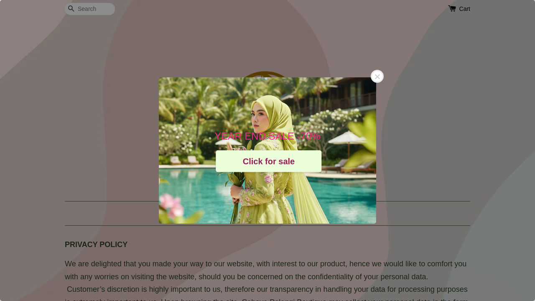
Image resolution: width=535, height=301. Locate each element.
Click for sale (269, 161)
